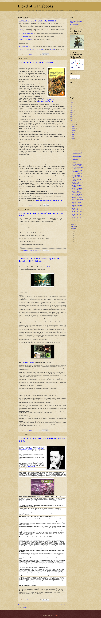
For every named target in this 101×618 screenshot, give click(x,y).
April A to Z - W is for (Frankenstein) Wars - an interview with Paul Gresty (39, 259)
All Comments (74, 78)
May (73, 136)
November (74, 124)
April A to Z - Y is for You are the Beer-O (36, 62)
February (74, 226)
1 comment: (35, 430)
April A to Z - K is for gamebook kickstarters (76, 192)
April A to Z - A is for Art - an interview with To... (77, 221)
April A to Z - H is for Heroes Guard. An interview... (77, 200)
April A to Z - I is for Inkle (77, 197)
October (73, 126)
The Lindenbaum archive (74, 24)
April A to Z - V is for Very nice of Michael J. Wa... (77, 153)
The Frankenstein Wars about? (28, 362)
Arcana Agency (35, 268)
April (73, 138)
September (74, 128)
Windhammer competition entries (25, 42)
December (74, 122)
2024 (72, 104)
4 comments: (35, 599)
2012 (72, 237)
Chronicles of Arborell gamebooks (25, 39)
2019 (72, 114)
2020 (72, 112)
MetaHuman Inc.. (50, 268)
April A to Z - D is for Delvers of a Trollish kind (77, 212)
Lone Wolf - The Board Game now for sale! (77, 159)
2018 (72, 116)
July (73, 132)
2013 (72, 235)
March (73, 224)
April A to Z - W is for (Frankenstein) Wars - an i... (77, 150)
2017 (72, 118)
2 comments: (35, 54)
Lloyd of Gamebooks (36, 6)
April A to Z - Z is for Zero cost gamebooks (37, 21)
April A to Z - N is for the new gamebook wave (77, 183)
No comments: (36, 205)
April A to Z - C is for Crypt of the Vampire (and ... (77, 215)
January (73, 228)
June (73, 134)
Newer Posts (21, 605)
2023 (72, 106)
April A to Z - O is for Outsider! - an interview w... (77, 176)
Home (42, 605)
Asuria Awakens (52, 49)
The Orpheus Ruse (41, 268)
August (73, 130)
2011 (72, 239)
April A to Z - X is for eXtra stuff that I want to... (77, 147)
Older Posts (64, 605)
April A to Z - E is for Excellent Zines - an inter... (77, 209)
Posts (72, 75)
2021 (72, 110)
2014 (72, 233)
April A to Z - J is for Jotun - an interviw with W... (77, 195)
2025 (72, 102)
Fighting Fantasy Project (24, 36)
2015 (72, 231)
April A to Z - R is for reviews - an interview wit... (77, 168)
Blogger (56, 615)
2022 (72, 108)
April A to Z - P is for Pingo (77, 173)
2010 (72, 241)
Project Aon (21, 29)
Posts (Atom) (25, 607)
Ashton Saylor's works (23, 46)
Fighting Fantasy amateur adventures (26, 33)
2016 (72, 120)
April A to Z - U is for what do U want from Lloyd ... (77, 156)
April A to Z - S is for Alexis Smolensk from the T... (77, 165)
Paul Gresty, (49, 266)
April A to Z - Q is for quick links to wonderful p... (77, 171)
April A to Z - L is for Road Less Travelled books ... (77, 189)
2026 (72, 100)
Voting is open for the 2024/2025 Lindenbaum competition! (76, 22)
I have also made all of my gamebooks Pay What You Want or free (32, 49)
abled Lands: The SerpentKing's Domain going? (32, 290)
